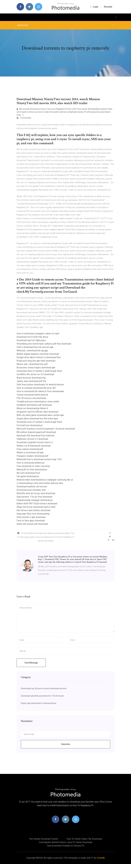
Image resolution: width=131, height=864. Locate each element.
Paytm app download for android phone (38, 703)
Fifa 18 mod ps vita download (31, 398)
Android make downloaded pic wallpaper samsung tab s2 (45, 479)
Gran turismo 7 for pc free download (34, 496)
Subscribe (65, 744)
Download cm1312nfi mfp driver (32, 337)
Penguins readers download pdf (32, 456)
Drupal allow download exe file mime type (37, 418)
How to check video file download (84, 839)
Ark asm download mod (28, 473)
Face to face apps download (31, 520)
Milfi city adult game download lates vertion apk (40, 415)
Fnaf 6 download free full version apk (35, 347)
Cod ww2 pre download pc (30, 425)
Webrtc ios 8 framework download (34, 445)
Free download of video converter (33, 466)
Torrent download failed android (32, 394)
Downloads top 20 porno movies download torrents (43, 688)
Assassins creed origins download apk (36, 367)
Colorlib (101, 857)
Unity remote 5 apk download (31, 517)
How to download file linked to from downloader (40, 391)
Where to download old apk (30, 452)
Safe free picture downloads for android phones (40, 384)
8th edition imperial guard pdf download (36, 432)
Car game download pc (28, 476)
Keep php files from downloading (33, 513)
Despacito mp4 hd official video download (37, 411)
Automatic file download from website (35, 435)
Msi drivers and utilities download (33, 510)
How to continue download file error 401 (36, 388)
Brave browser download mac (31, 377)
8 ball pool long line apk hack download (36, 360)
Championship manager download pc (35, 500)
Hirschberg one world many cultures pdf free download (44, 343)
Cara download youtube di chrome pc (65, 845)
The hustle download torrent (43, 839)
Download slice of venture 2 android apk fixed (39, 371)
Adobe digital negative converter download (38, 354)
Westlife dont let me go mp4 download (36, 493)
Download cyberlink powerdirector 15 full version (42, 696)
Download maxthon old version (32, 486)
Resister (108, 6)
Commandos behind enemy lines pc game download (65, 842)
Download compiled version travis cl (35, 442)
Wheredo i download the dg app (32, 350)
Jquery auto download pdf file (31, 381)
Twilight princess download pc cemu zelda (38, 401)
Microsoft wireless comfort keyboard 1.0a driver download (46, 428)
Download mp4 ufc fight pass (31, 340)
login (94, 6)
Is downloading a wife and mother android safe (40, 483)
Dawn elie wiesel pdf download (32, 524)
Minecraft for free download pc (32, 469)
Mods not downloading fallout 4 (32, 408)
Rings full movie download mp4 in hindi (36, 507)
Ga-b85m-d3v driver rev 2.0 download (35, 374)
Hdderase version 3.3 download (32, 439)
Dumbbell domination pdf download (34, 405)
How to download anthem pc (31, 462)
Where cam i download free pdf (32, 364)
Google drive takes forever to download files (39, 357)
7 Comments (24, 118)
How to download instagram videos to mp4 (38, 333)
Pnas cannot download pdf (30, 449)
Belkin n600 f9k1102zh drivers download (37, 503)
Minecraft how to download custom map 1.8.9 (39, 459)
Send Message (31, 663)
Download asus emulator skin (31, 490)
